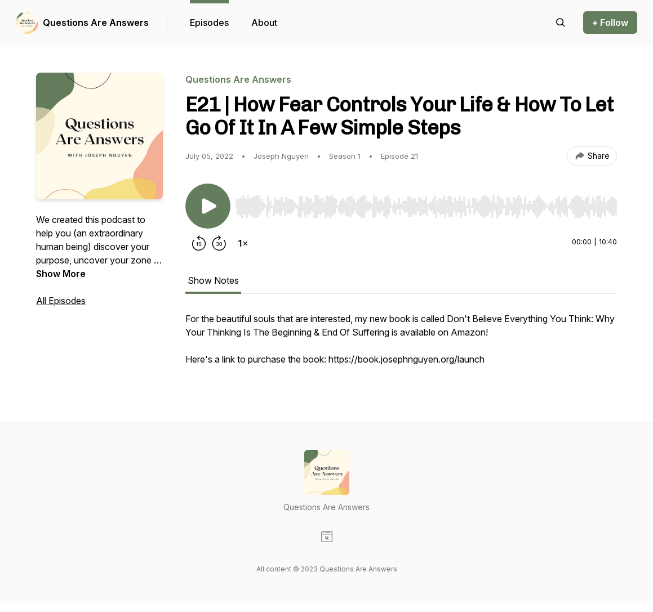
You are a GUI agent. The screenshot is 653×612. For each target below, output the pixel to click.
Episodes (209, 22)
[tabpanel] (401, 344)
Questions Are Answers (96, 22)
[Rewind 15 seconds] (199, 243)
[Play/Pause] (207, 206)
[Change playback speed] (243, 243)
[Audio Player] (426, 203)
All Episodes (61, 300)
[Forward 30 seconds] (219, 243)
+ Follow (610, 22)
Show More (61, 273)
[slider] (426, 206)
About (264, 22)
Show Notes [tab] (213, 280)
